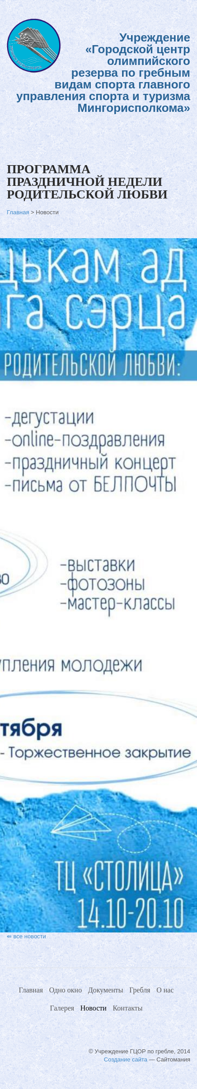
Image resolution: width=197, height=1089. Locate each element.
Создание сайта (125, 1059)
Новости (93, 1008)
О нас (165, 990)
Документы (105, 990)
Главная (19, 212)
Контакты (127, 1008)
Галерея (62, 1008)
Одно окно (65, 990)
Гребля (139, 990)
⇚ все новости (26, 936)
